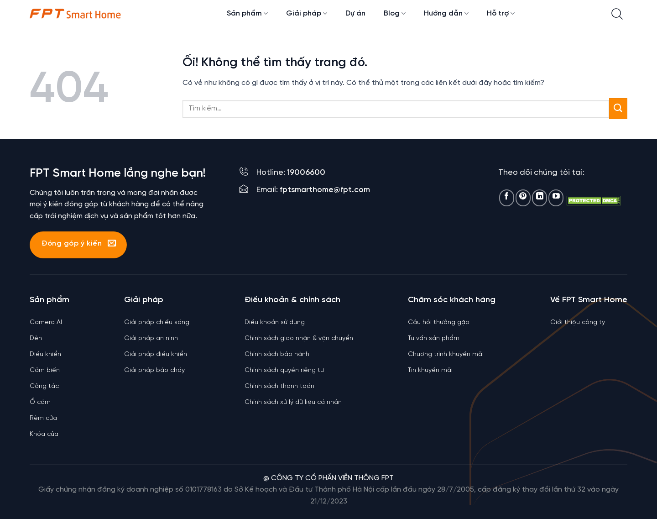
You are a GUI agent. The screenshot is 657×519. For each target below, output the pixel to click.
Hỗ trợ (501, 13)
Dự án (355, 13)
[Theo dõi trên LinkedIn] (539, 197)
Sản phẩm (247, 13)
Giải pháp (306, 13)
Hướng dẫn (446, 13)
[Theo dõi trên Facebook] (506, 197)
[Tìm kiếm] (617, 14)
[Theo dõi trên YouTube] (555, 197)
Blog (395, 13)
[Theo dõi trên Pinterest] (523, 197)
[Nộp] (618, 108)
